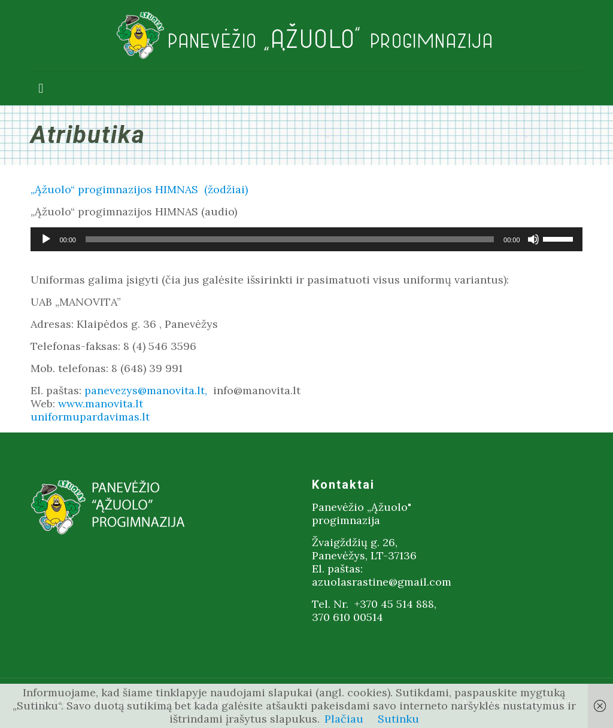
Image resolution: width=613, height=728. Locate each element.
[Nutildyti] (533, 239)
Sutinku (398, 719)
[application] (306, 239)
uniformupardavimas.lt (90, 417)
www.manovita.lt (100, 403)
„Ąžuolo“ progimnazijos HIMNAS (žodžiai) (139, 189)
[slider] (290, 239)
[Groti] (46, 239)
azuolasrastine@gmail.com (381, 582)
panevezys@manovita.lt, (147, 390)
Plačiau (343, 719)
